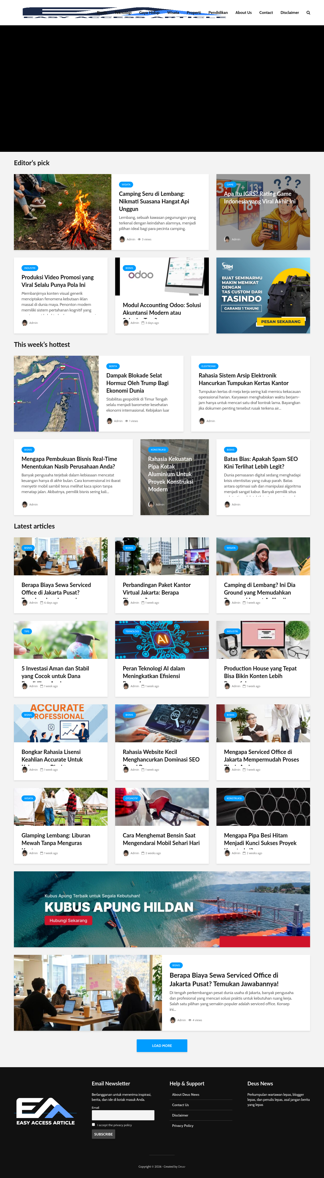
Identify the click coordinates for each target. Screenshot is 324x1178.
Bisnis (102, 12)
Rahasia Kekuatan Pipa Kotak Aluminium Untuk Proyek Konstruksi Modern (170, 474)
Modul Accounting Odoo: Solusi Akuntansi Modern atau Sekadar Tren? (162, 313)
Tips (26, 631)
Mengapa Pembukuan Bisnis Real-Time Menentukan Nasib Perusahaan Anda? (69, 462)
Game (230, 184)
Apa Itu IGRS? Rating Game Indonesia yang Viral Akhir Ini (260, 197)
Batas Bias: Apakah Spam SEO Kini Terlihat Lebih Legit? (261, 462)
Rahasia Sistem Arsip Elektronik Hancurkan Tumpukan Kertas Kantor (244, 379)
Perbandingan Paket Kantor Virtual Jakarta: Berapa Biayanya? (157, 592)
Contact (266, 12)
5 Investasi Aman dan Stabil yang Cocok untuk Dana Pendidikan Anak (55, 676)
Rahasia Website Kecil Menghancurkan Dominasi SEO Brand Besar (161, 759)
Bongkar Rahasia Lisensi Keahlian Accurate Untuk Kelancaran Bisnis (52, 759)
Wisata (173, 12)
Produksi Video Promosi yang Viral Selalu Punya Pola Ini (58, 281)
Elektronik (208, 366)
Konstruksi (158, 449)
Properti (194, 12)
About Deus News (185, 1094)
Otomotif (132, 798)
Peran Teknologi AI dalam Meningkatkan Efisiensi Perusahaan (154, 676)
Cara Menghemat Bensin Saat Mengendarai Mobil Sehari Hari (161, 839)
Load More (162, 1045)
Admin (127, 239)
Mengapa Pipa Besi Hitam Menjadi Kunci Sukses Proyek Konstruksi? (260, 843)
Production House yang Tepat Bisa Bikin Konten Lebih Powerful (260, 676)
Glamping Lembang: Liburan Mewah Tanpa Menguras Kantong (56, 843)
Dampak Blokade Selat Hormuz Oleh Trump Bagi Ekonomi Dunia (137, 383)
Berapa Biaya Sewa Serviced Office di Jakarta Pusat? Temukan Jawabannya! (56, 592)
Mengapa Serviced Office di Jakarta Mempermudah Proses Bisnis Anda (261, 759)
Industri (29, 268)
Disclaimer (289, 12)
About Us (243, 12)
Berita (113, 366)
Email (95, 1107)
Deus (181, 1166)
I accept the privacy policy (114, 1125)
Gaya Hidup (149, 12)
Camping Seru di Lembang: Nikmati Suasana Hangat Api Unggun (154, 201)
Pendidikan (218, 12)
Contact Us (180, 1105)
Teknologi (123, 12)
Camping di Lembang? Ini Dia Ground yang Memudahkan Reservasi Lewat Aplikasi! (259, 592)
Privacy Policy (182, 1125)
